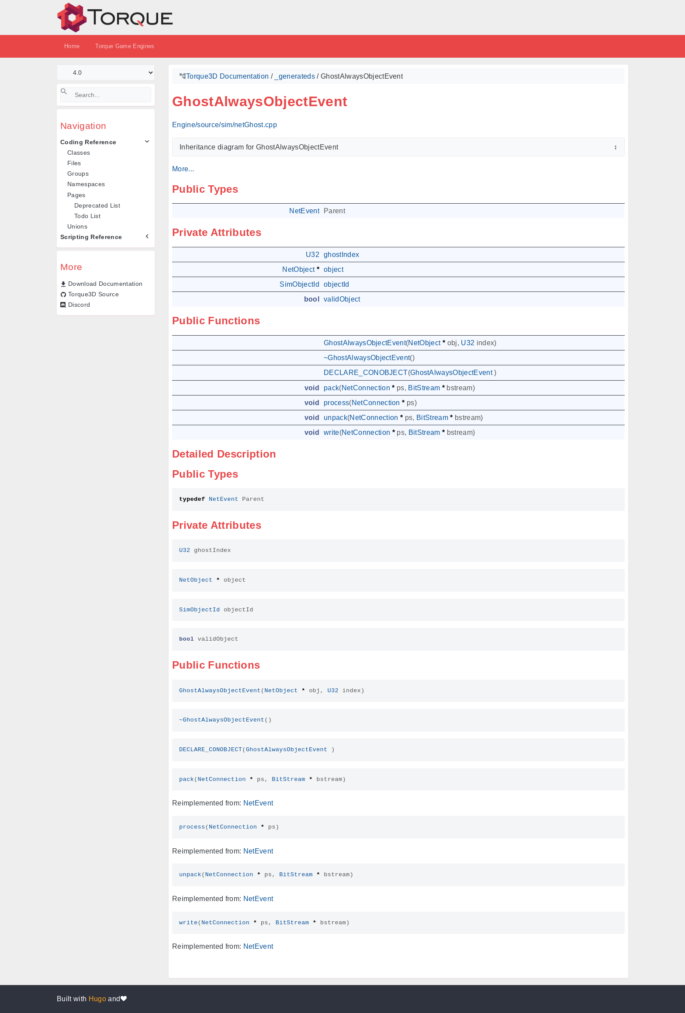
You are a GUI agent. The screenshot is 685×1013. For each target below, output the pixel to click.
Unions (77, 226)
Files (74, 163)
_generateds (294, 76)
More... (183, 169)
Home (72, 46)
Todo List (87, 215)
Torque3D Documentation (227, 76)
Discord (79, 304)
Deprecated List (97, 205)
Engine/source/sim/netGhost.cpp (224, 124)
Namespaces (86, 183)
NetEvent (258, 803)
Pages (76, 194)
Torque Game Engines (124, 46)
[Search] (105, 94)
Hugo (97, 999)
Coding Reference (88, 142)
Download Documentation (105, 283)
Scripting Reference (91, 236)
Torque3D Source (93, 294)
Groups (78, 173)
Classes (78, 152)
